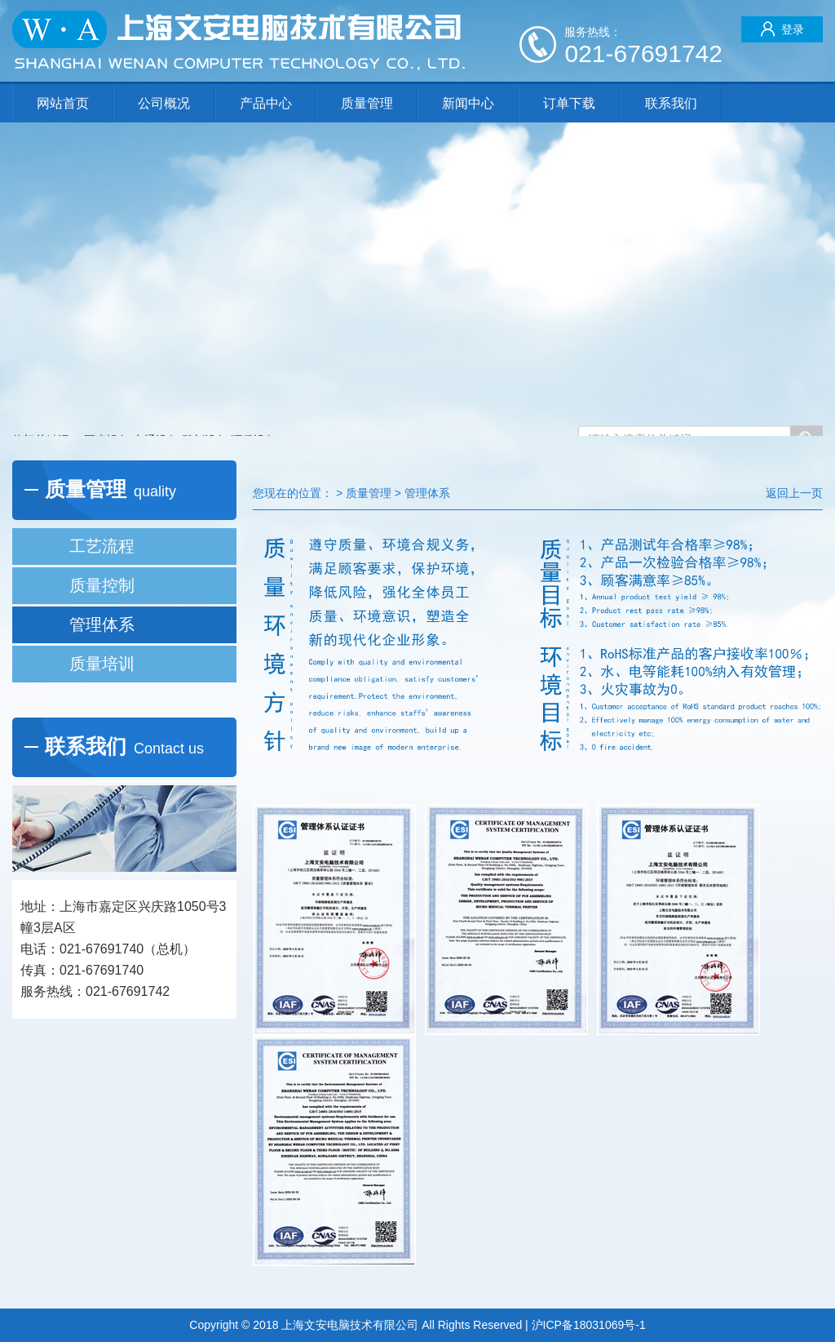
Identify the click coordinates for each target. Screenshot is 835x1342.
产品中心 (266, 103)
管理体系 (102, 624)
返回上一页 (794, 493)
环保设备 (253, 412)
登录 (782, 29)
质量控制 (102, 585)
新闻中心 (468, 103)
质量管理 (367, 103)
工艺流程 (102, 546)
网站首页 (63, 103)
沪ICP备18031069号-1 (589, 1324)
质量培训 (102, 664)
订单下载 (569, 103)
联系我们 (671, 103)
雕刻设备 (205, 412)
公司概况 (164, 103)
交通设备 (156, 412)
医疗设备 (107, 412)
